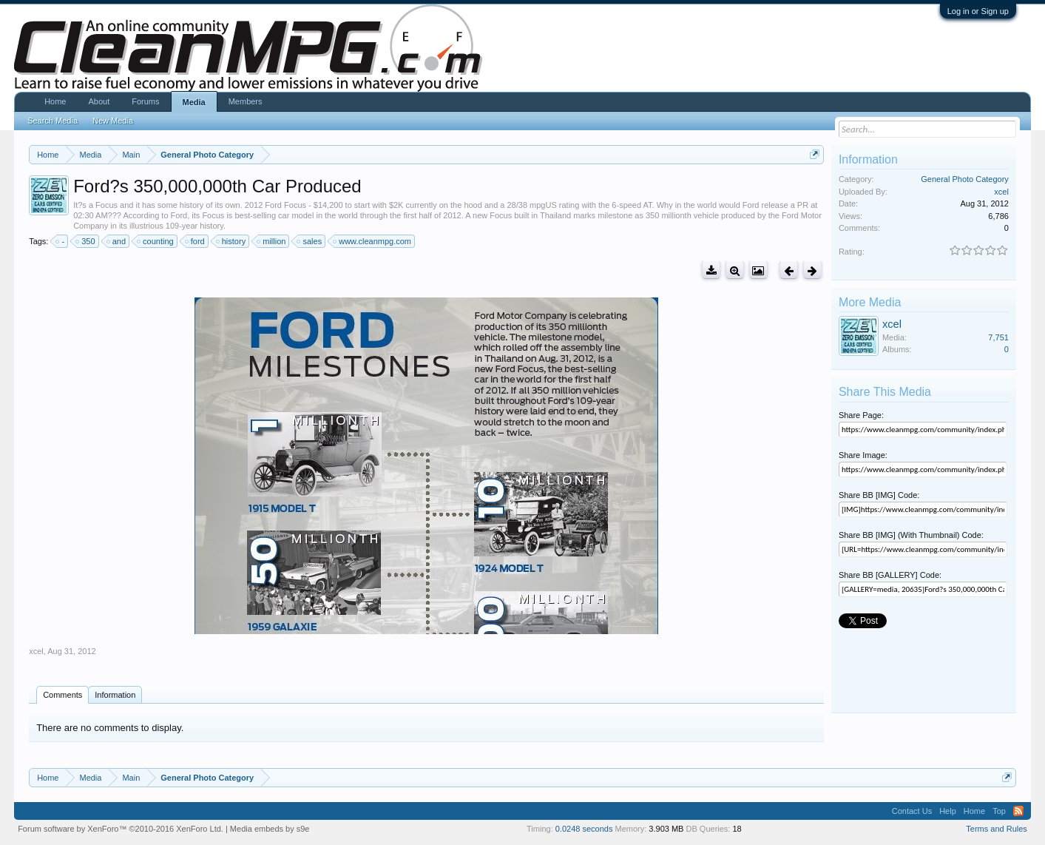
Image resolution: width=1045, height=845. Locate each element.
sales (310, 241)
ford (195, 241)
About (98, 101)
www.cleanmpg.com (372, 241)
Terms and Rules (996, 828)
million (271, 241)
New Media (112, 120)
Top (999, 811)
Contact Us (912, 811)
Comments (62, 694)
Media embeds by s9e (270, 828)
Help (947, 811)
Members (246, 101)
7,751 (998, 337)
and (117, 241)
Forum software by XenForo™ (120, 828)
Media (194, 102)
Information (115, 694)
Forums (145, 101)
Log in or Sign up (978, 11)
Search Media (52, 120)
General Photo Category (965, 179)
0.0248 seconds (584, 828)
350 (86, 241)
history (231, 241)
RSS (1018, 811)
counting (156, 241)
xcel (36, 651)
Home (55, 101)
